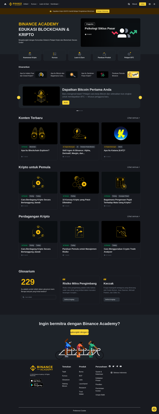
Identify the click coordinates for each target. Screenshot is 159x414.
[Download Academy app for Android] (36, 385)
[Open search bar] (128, 4)
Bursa (81, 372)
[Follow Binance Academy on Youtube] (121, 366)
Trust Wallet (81, 393)
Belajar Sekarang (102, 11)
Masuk (134, 4)
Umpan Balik (100, 395)
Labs (81, 380)
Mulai (66, 102)
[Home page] (15, 4)
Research (82, 388)
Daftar (143, 4)
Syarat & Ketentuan (99, 373)
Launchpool (83, 384)
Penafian (99, 384)
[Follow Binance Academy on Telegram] (117, 366)
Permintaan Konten (100, 390)
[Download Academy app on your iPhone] (36, 381)
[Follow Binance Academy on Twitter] (113, 366)
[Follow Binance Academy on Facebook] (110, 366)
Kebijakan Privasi (99, 379)
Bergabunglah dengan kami (79, 332)
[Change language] (149, 4)
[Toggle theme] (154, 4)
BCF (80, 376)
